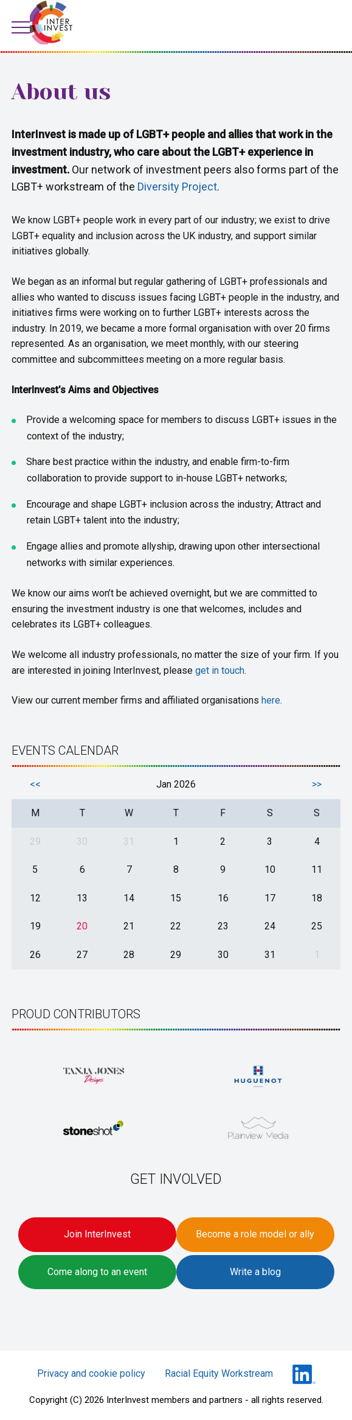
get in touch (219, 670)
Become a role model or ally (255, 1234)
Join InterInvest (97, 1234)
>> (317, 784)
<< (35, 784)
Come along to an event (97, 1272)
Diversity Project (177, 186)
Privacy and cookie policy (91, 1373)
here (270, 700)
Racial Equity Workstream (219, 1373)
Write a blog (255, 1272)
